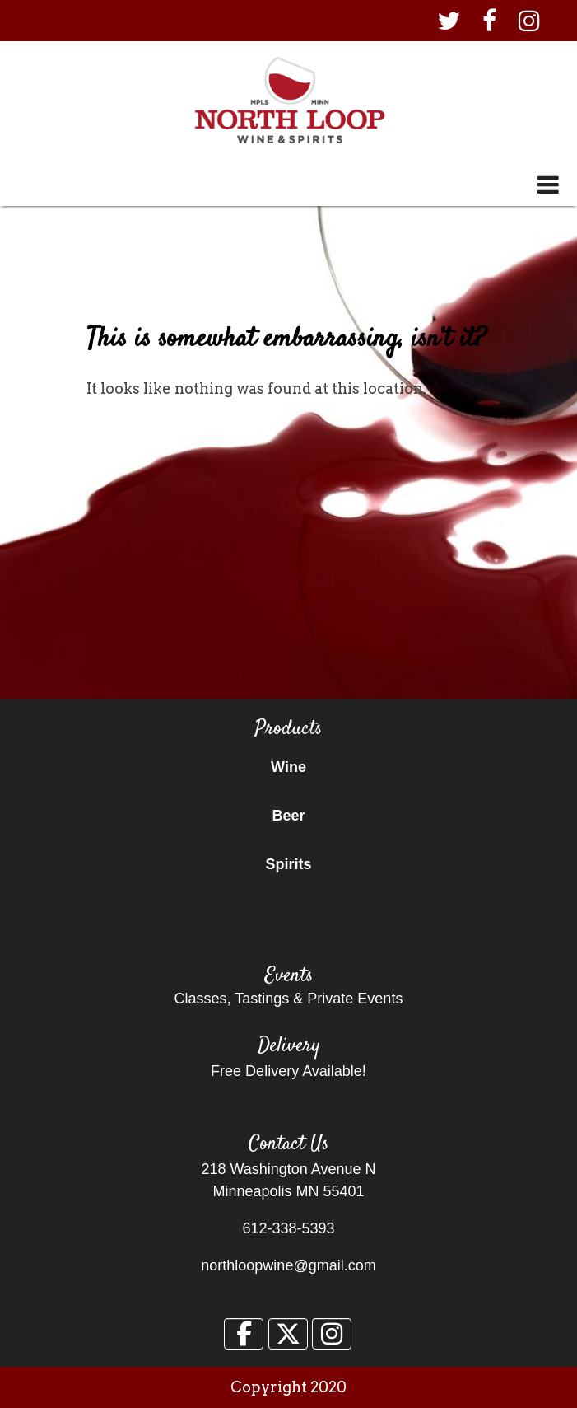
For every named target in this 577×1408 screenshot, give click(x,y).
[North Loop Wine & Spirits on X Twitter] (288, 1334)
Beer (288, 815)
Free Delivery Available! (288, 1071)
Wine (288, 767)
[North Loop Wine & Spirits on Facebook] (243, 1334)
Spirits (288, 864)
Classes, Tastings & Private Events (288, 998)
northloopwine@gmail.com (288, 1265)
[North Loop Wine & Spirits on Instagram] (331, 1334)
